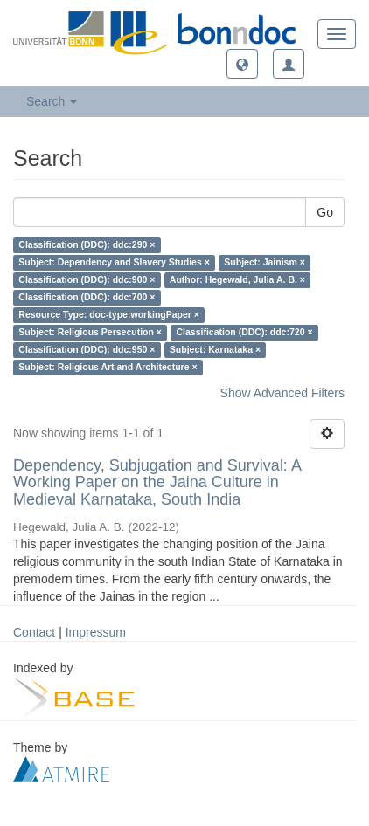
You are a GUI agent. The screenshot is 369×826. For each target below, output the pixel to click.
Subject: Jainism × (264, 263)
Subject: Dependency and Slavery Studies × (114, 263)
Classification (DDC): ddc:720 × (244, 332)
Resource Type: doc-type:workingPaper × (108, 315)
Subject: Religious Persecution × (90, 332)
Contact (34, 632)
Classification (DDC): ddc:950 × (86, 350)
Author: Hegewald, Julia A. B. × (237, 280)
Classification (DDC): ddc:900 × (86, 280)
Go (325, 212)
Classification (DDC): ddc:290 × (86, 245)
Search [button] (51, 101)
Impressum (96, 632)
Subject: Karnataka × (215, 350)
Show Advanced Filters (282, 393)
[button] (242, 64)
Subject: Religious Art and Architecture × (107, 367)
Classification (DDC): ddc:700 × (86, 298)
